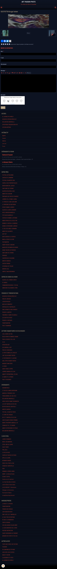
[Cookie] (3, 566)
